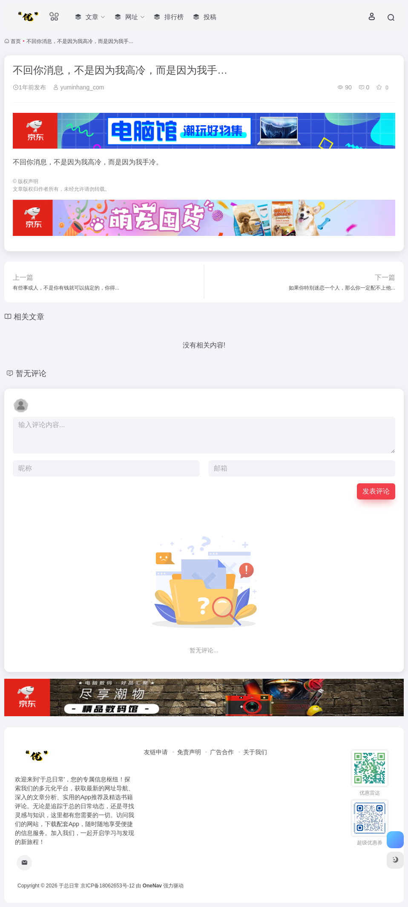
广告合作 (222, 752)
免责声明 (189, 752)
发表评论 (376, 491)
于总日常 (69, 886)
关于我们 (255, 752)
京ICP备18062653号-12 (107, 886)
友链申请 (156, 752)
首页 (16, 41)
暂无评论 (31, 373)
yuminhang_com (78, 87)
